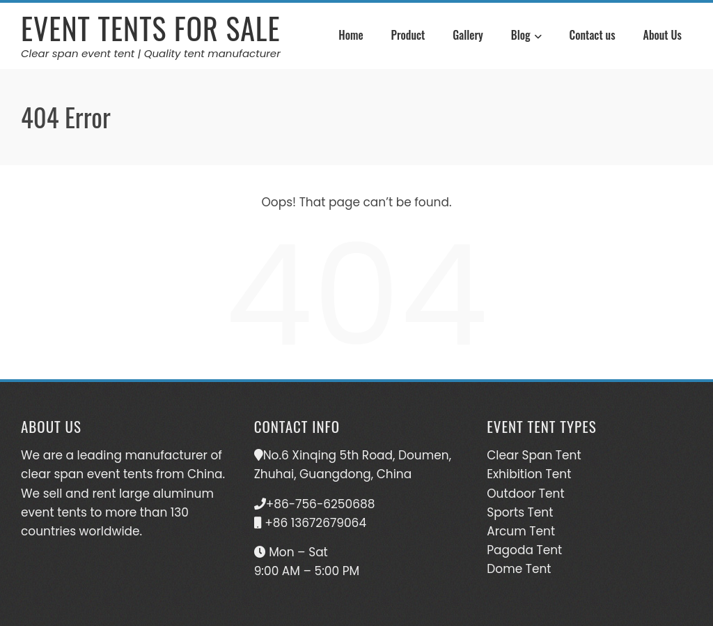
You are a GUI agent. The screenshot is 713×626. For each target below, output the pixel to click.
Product (408, 34)
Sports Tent (520, 512)
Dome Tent (519, 568)
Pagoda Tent (524, 550)
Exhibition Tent (529, 474)
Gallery (468, 34)
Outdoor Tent (525, 493)
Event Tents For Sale (151, 27)
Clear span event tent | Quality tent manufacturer (151, 53)
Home (350, 34)
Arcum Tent (521, 531)
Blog (526, 36)
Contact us (593, 34)
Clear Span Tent (534, 455)
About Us (662, 34)
